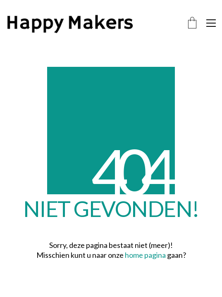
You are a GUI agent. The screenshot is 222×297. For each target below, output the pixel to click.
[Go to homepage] (89, 23)
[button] (211, 23)
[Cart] (192, 23)
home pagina (145, 254)
